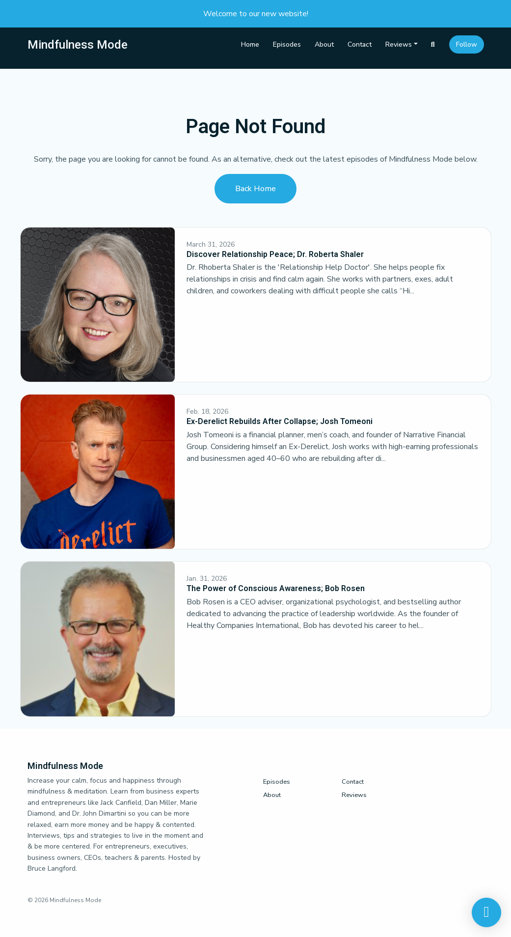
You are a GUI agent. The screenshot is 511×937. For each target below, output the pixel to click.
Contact (360, 44)
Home (250, 44)
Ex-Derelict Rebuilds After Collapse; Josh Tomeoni (280, 421)
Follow (466, 44)
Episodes (287, 44)
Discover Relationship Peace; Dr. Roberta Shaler (275, 254)
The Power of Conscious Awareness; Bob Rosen (276, 588)
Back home (255, 188)
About (324, 44)
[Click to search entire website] (433, 44)
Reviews (398, 44)
